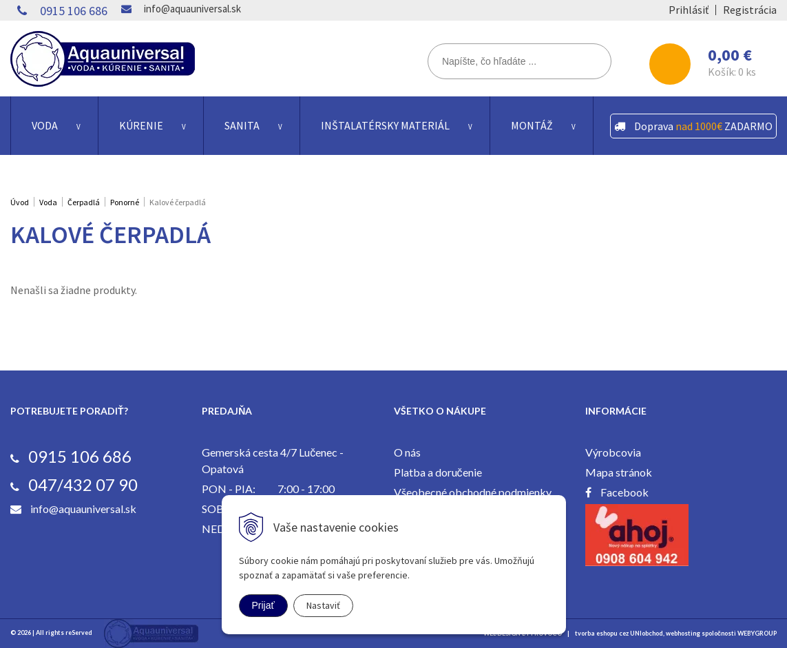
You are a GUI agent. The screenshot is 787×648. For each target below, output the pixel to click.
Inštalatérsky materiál (385, 125)
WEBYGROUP (757, 633)
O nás (407, 452)
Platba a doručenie (438, 472)
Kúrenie (141, 125)
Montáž (532, 125)
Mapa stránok (618, 472)
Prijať (263, 605)
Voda (45, 125)
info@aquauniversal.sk (192, 8)
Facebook (624, 492)
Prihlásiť (689, 10)
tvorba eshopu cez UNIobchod (619, 633)
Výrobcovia (613, 452)
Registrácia (750, 10)
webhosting (683, 633)
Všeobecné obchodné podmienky (473, 492)
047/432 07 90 (83, 484)
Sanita (242, 125)
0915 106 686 (73, 11)
